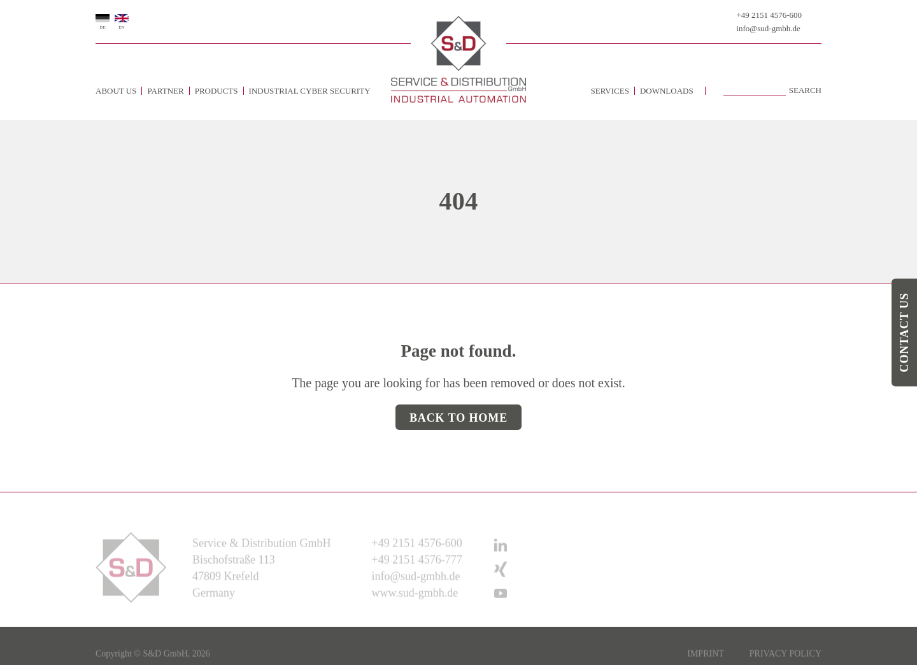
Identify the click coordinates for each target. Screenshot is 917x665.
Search (805, 90)
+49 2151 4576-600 (769, 15)
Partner (165, 91)
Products (216, 91)
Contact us (904, 333)
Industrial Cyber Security (310, 91)
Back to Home (458, 417)
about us (116, 91)
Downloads (666, 91)
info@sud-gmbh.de (768, 28)
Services (610, 91)
